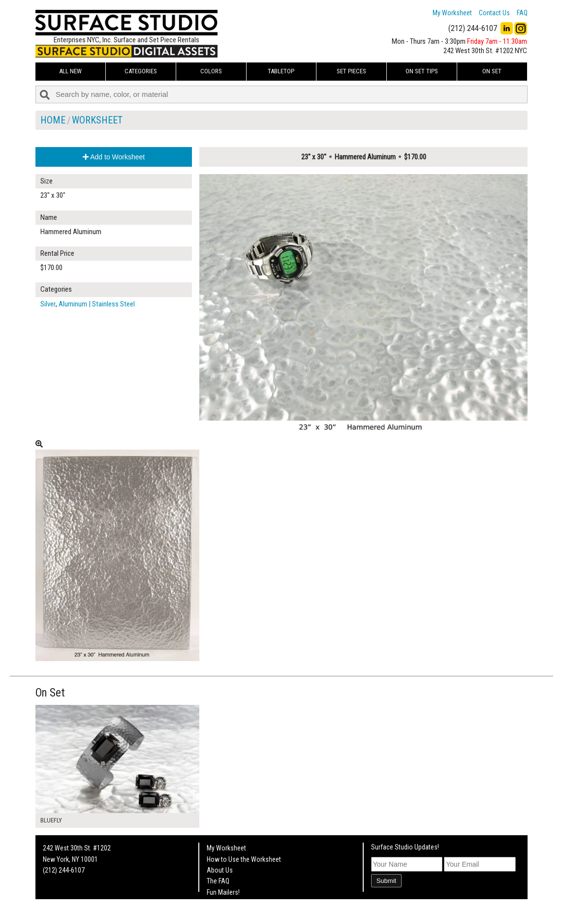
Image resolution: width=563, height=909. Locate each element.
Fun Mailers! (223, 892)
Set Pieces (351, 71)
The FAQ (218, 881)
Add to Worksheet (114, 157)
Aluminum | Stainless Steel (97, 304)
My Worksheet (452, 13)
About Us (220, 870)
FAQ (522, 13)
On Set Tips (422, 71)
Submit (386, 880)
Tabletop (281, 71)
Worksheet (97, 120)
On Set (491, 71)
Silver (48, 304)
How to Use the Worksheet (244, 859)
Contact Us (494, 13)
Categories (141, 71)
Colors (211, 71)
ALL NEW (70, 71)
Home (52, 120)
